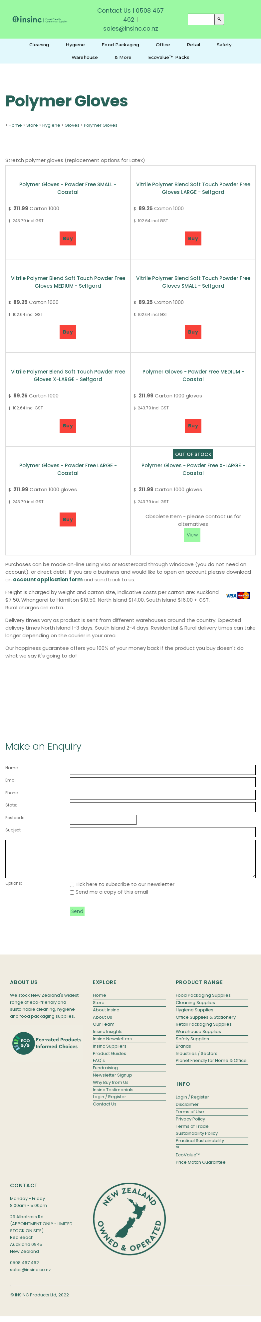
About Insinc (106, 1017)
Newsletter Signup (112, 1082)
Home (15, 125)
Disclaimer (187, 1111)
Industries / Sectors (196, 1060)
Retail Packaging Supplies (204, 1031)
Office (163, 44)
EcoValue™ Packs (168, 57)
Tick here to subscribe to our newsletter (122, 891)
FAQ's (99, 1067)
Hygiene (75, 44)
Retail (193, 44)
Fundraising (105, 1075)
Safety (224, 44)
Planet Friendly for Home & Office (211, 1067)
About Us (102, 1024)
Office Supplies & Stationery (206, 1024)
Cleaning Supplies (195, 1009)
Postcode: (15, 817)
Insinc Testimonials (113, 1097)
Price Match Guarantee (201, 1169)
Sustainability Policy (197, 1140)
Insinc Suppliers (110, 1053)
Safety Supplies (192, 1046)
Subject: (13, 830)
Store (32, 125)
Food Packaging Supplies (203, 1002)
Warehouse (85, 57)
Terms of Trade (192, 1133)
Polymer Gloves (101, 125)
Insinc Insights (108, 1038)
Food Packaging (120, 44)
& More (123, 57)
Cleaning (39, 44)
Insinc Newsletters (112, 1046)
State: (11, 805)
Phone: (12, 793)
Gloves (72, 125)
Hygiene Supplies (194, 1017)
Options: (13, 890)
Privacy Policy (190, 1126)
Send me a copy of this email (109, 898)
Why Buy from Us (111, 1089)
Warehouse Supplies (198, 1038)
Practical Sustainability (200, 1147)
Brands (183, 1053)
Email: (11, 780)
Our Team (104, 1031)
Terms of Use (190, 1118)
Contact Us (114, 10)
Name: (12, 768)
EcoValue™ (188, 1162)
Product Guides (109, 1060)
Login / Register (109, 1104)
